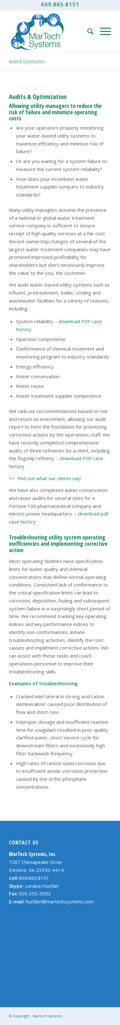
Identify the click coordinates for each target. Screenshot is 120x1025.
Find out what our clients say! (49, 478)
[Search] (87, 31)
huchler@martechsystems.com (60, 901)
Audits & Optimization (27, 61)
